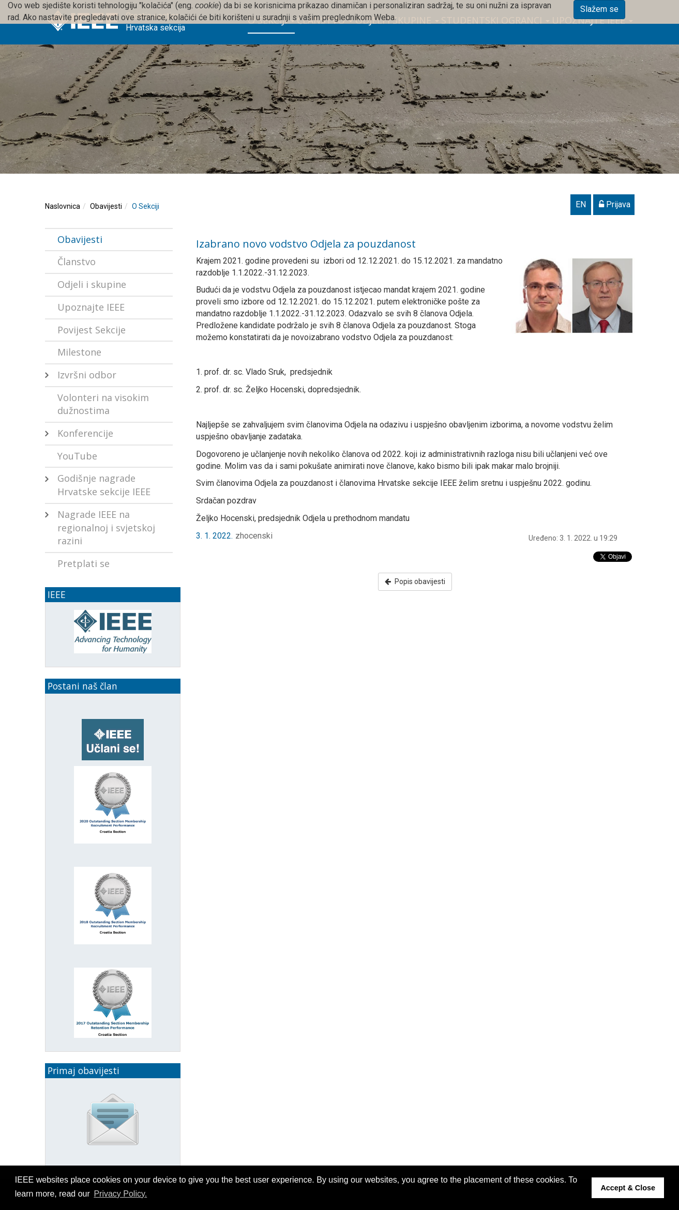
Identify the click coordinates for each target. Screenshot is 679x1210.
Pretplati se (83, 563)
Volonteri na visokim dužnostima (103, 404)
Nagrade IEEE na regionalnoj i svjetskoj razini (106, 527)
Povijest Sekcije (91, 330)
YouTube (77, 456)
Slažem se (599, 9)
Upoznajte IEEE (91, 307)
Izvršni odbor (86, 375)
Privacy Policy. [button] (120, 1193)
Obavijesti (106, 206)
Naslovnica (62, 206)
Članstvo (76, 261)
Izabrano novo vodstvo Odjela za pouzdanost (306, 244)
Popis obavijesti (415, 581)
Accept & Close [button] (627, 1188)
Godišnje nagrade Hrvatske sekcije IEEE (103, 485)
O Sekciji (145, 206)
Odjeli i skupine (91, 284)
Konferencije (85, 433)
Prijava (614, 204)
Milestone (79, 352)
